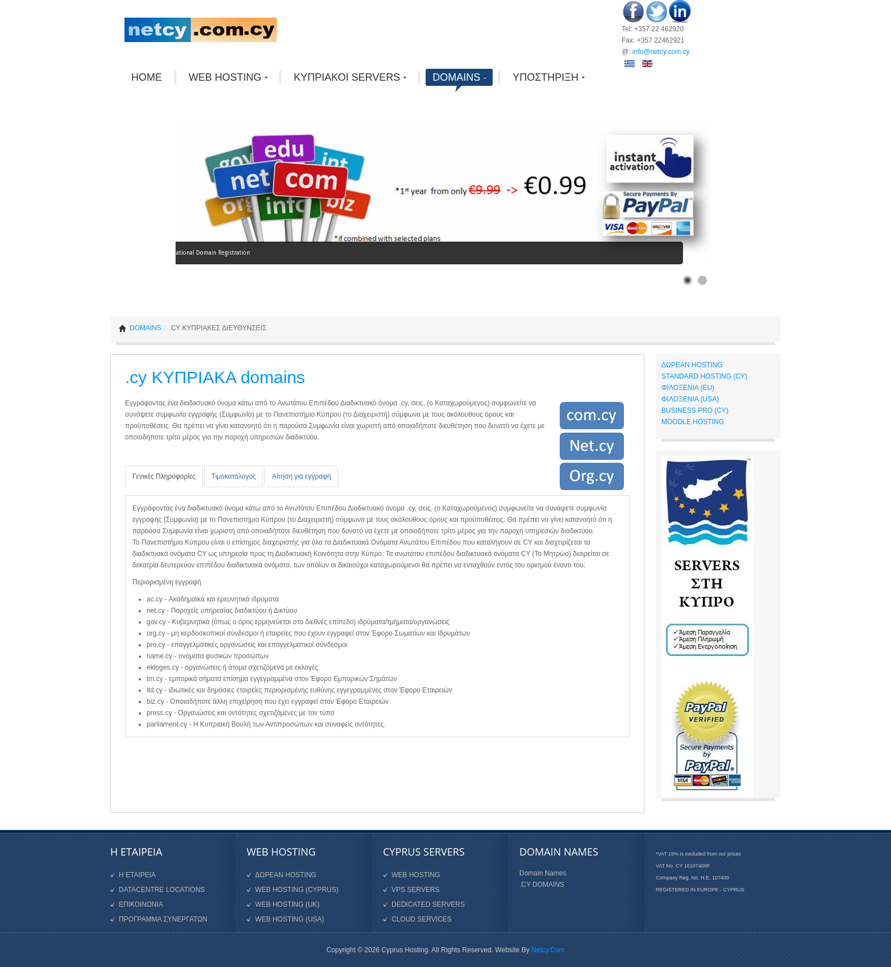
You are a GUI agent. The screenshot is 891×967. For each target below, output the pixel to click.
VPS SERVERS (415, 890)
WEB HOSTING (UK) (287, 904)
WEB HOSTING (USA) (289, 919)
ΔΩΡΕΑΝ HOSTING (692, 365)
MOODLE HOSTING (692, 422)
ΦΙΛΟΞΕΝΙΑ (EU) (687, 388)
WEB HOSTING (416, 875)
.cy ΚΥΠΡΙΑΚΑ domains (215, 377)
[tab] (164, 476)
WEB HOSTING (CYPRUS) (297, 890)
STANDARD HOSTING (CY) (704, 376)
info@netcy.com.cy (661, 52)
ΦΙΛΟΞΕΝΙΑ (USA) (690, 399)
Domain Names (543, 873)
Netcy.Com (547, 950)
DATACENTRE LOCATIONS (162, 890)
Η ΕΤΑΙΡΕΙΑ (137, 875)
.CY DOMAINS (541, 885)
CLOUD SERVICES (422, 919)
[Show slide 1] (687, 280)
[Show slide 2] (702, 280)
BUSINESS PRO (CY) (694, 410)
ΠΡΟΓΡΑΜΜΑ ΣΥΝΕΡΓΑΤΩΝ (163, 919)
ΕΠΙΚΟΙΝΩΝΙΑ (141, 904)
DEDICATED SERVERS (428, 904)
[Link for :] (443, 186)
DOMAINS (145, 328)
